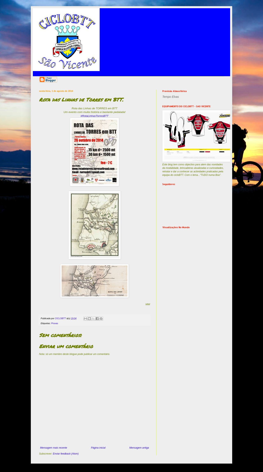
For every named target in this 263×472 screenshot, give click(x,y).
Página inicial (98, 447)
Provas (54, 323)
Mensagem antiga (139, 447)
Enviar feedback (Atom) (65, 453)
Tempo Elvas (170, 96)
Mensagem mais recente (53, 447)
